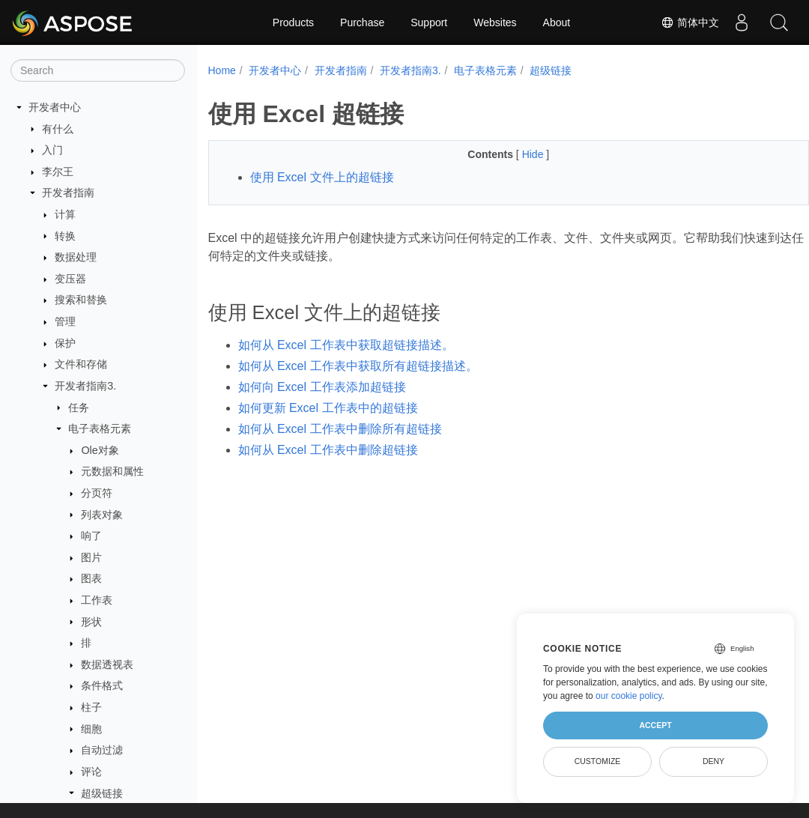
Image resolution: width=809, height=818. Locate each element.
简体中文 (690, 22)
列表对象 (102, 515)
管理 (65, 321)
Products (293, 22)
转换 (65, 236)
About (557, 22)
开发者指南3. (85, 386)
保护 (65, 343)
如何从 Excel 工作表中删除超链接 (328, 449)
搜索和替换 (81, 300)
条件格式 (102, 685)
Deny (713, 761)
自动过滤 (102, 750)
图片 (91, 557)
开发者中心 (54, 107)
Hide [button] (513, 154)
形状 (91, 622)
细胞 (91, 729)
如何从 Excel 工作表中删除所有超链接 (340, 428)
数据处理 (76, 257)
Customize (598, 761)
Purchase (362, 22)
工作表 (96, 600)
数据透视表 (107, 664)
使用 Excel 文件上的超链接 (322, 177)
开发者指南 (68, 193)
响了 (91, 536)
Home (222, 70)
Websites (494, 22)
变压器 (70, 279)
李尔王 (57, 172)
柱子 (91, 707)
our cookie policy (629, 696)
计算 (65, 214)
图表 (91, 578)
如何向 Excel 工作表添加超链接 (322, 387)
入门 (52, 150)
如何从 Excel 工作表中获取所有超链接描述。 (358, 366)
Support (428, 22)
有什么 (57, 129)
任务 (78, 407)
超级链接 (102, 793)
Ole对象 (99, 450)
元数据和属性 (112, 471)
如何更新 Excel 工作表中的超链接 (328, 408)
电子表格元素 (99, 428)
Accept (655, 725)
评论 (91, 772)
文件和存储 (81, 364)
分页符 (96, 493)
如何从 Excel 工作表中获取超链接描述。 (346, 345)
